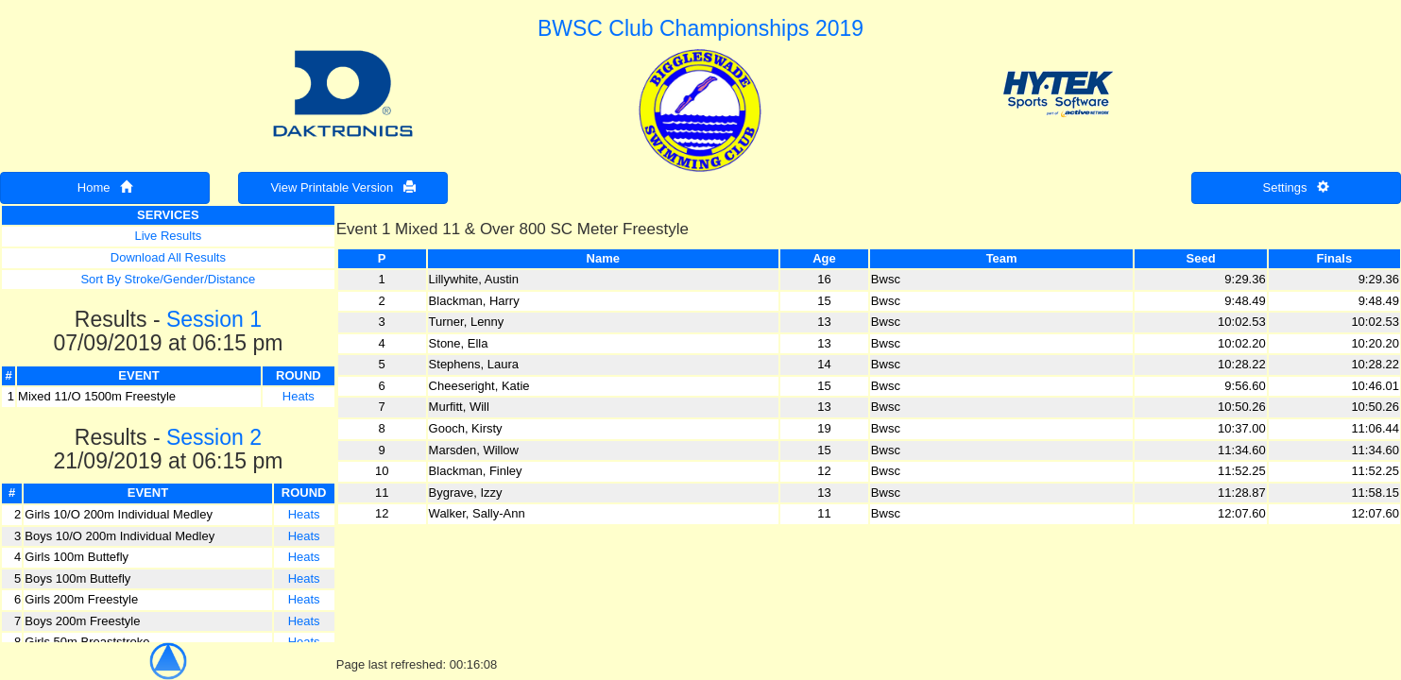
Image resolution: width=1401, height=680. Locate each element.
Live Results (167, 236)
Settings (1296, 187)
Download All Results (168, 257)
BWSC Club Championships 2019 (700, 28)
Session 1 (214, 319)
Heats (298, 396)
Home (105, 187)
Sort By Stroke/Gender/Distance (167, 279)
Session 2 (214, 437)
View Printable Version (343, 187)
